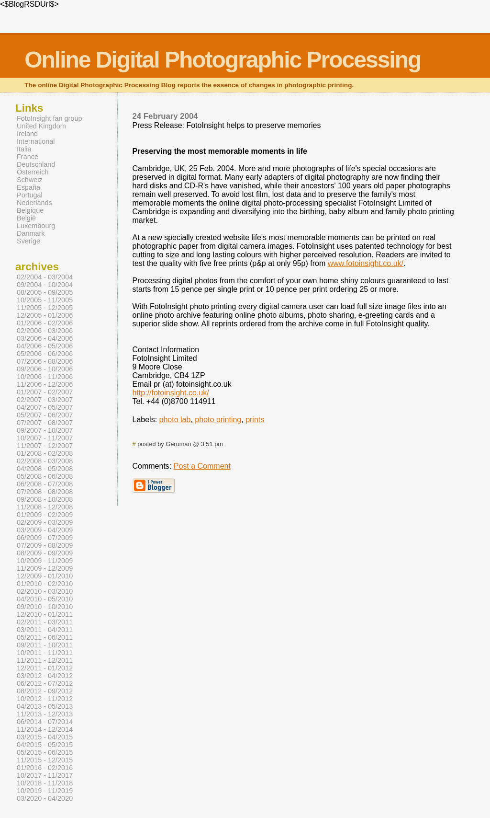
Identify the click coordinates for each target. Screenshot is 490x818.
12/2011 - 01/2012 (45, 668)
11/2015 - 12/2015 (45, 760)
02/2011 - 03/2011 (45, 622)
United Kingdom (41, 126)
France (27, 157)
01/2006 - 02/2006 (45, 323)
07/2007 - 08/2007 (45, 422)
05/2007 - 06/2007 (45, 415)
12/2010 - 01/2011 (45, 614)
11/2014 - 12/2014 (45, 729)
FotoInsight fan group (49, 118)
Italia (24, 149)
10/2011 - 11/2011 (45, 653)
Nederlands (34, 203)
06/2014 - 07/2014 (45, 722)
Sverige (28, 241)
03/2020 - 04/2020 (45, 798)
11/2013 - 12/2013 (45, 714)
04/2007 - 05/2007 (45, 407)
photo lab (175, 419)
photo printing (218, 419)
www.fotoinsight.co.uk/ (365, 263)
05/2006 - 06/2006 (45, 353)
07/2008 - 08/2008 (45, 491)
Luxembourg (36, 226)
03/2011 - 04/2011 (45, 630)
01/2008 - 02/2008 (45, 453)
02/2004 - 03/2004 (45, 277)
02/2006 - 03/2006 (45, 330)
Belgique (30, 210)
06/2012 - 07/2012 (45, 683)
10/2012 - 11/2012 (45, 699)
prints (254, 419)
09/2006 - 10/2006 (45, 369)
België (26, 218)
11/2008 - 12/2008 (45, 507)
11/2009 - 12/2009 (45, 568)
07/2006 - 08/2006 (45, 361)
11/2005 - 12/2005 (45, 307)
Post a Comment (202, 466)
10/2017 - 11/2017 (45, 775)
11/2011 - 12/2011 (45, 660)
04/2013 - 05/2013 (45, 706)
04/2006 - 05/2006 (45, 346)
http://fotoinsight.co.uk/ (171, 393)
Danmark (31, 233)
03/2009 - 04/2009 (45, 530)
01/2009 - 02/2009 (45, 514)
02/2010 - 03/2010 (45, 591)
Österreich (33, 172)
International (36, 141)
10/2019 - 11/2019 (45, 791)
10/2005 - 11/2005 (45, 300)
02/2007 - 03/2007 (45, 399)
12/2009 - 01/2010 (45, 576)
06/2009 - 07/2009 (45, 537)
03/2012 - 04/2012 (45, 676)
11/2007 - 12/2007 (45, 445)
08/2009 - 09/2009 (45, 553)
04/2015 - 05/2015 (45, 745)
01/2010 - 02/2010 (45, 584)
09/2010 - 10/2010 (45, 607)
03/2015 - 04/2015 (45, 737)
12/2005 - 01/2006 (45, 315)
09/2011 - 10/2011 (45, 645)
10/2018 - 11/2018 (45, 783)
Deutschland (36, 164)
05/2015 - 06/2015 (45, 752)
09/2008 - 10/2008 (45, 499)
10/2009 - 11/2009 (45, 561)
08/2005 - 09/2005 (45, 292)
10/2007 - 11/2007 (45, 438)
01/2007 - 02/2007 (45, 392)
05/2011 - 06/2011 (45, 637)
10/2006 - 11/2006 (45, 376)
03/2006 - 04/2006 (45, 338)
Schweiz (30, 180)
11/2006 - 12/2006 (45, 384)
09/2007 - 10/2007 (45, 430)
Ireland (27, 134)
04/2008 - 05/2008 (45, 468)
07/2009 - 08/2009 (45, 545)
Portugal (30, 195)
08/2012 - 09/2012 (45, 691)
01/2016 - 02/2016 (45, 768)
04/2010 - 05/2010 (45, 599)
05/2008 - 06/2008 (45, 476)
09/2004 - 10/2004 (45, 284)
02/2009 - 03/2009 (45, 522)
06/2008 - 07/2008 (45, 484)
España (28, 187)
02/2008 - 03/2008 (45, 461)
